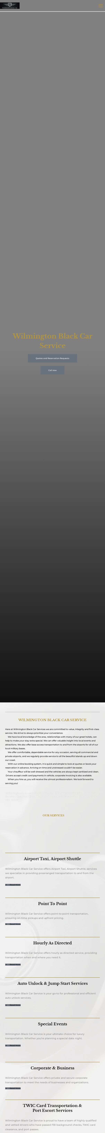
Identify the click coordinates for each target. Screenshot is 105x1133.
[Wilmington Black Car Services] (10, 5)
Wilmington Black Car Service (28, 729)
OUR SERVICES (53, 815)
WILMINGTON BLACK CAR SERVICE (52, 720)
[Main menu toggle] (100, 5)
